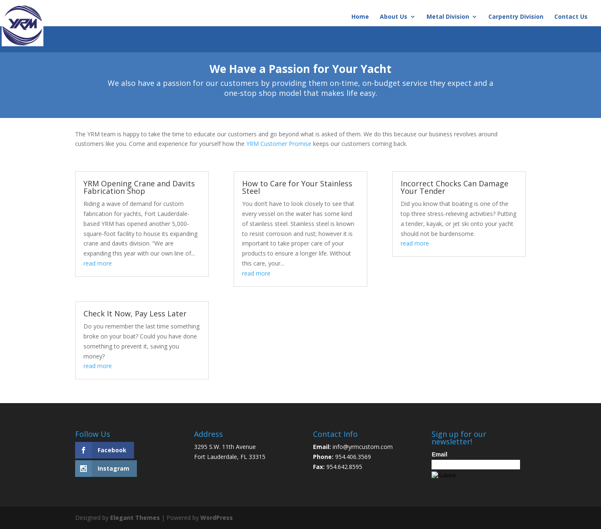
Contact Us (571, 17)
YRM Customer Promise (278, 144)
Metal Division (448, 17)
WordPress (216, 517)
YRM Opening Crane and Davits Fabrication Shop (139, 187)
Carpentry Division (515, 17)
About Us (393, 17)
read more (97, 263)
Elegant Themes (135, 517)
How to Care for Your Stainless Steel (297, 187)
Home (360, 17)
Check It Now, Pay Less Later (135, 313)
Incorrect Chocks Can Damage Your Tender (454, 187)
